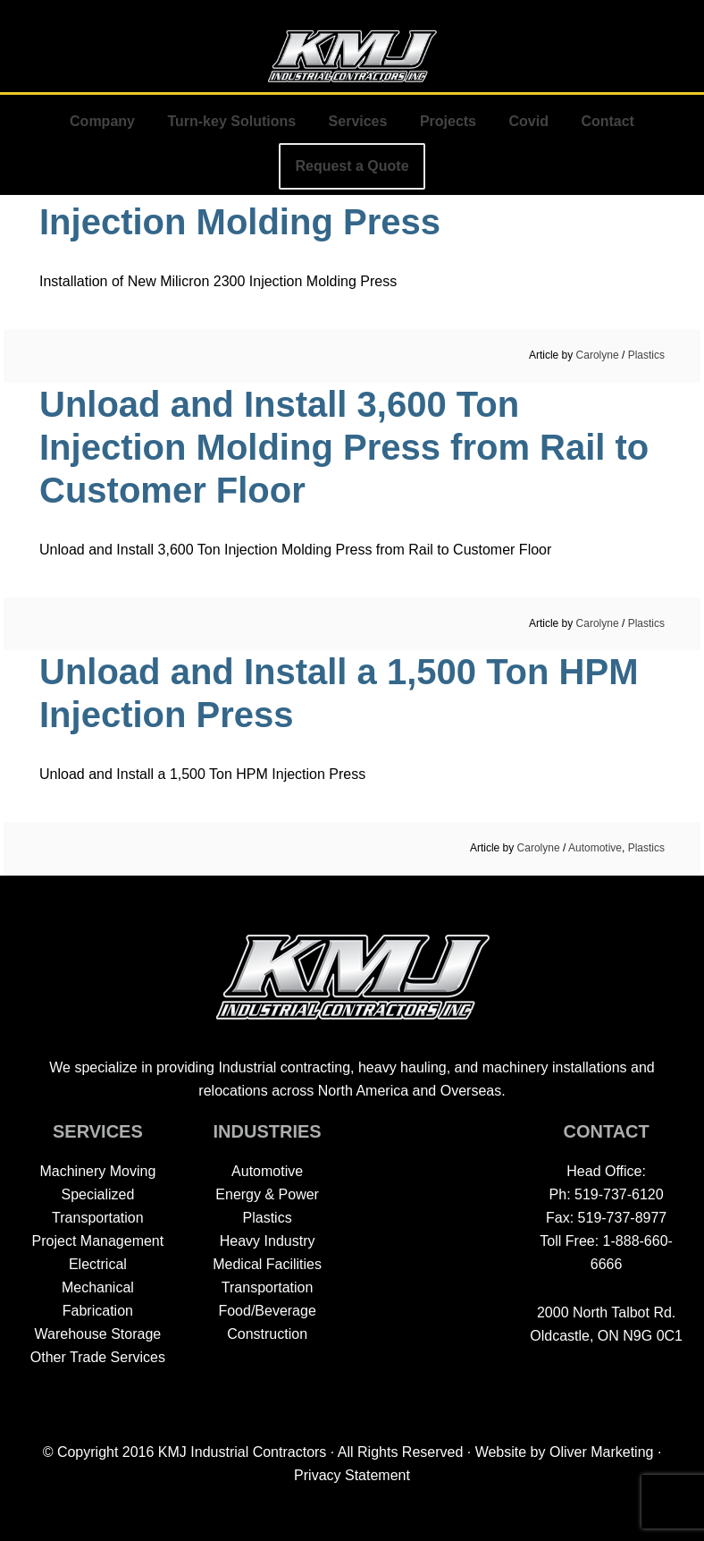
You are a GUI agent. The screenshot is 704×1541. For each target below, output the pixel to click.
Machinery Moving (97, 1171)
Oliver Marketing (601, 1452)
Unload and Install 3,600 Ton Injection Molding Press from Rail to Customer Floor (344, 447)
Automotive (595, 848)
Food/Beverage (266, 1310)
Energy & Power (267, 1194)
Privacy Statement (352, 1475)
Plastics (646, 355)
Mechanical (98, 1287)
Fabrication (98, 1310)
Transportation (268, 1287)
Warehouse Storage (98, 1334)
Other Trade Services (97, 1357)
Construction (267, 1334)
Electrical (98, 1264)
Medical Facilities (267, 1264)
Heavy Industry (267, 1241)
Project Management (98, 1241)
